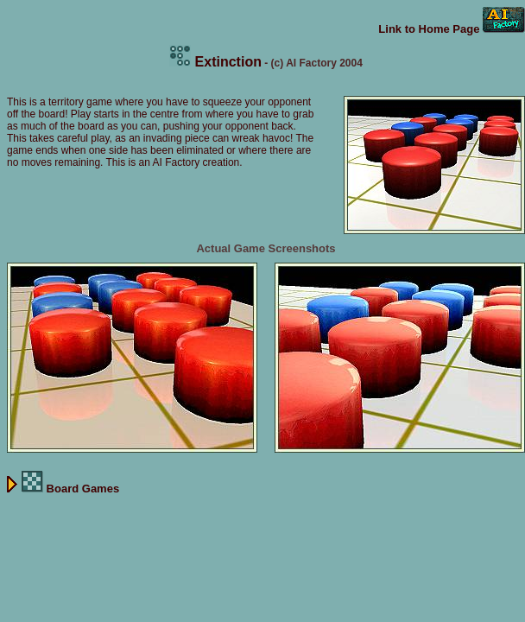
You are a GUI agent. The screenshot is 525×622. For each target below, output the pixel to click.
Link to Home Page (451, 28)
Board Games (63, 488)
